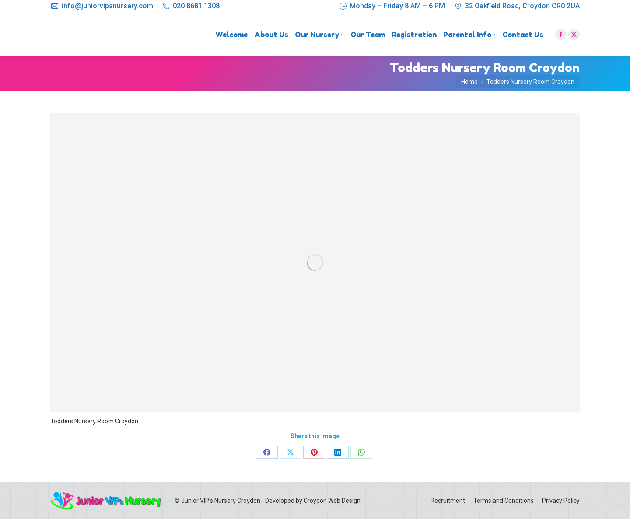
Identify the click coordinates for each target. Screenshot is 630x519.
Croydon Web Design (332, 500)
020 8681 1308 (196, 6)
